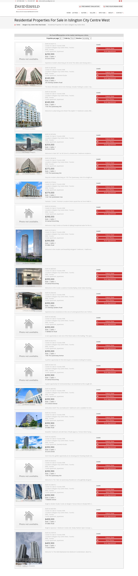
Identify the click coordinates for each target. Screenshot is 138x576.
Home (69, 13)
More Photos (105, 75)
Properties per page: (52, 38)
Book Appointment (106, 51)
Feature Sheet (105, 48)
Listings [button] (76, 13)
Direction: (79, 38)
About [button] (111, 13)
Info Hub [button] (103, 13)
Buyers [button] (85, 13)
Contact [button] (120, 13)
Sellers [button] (93, 13)
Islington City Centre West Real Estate (34, 25)
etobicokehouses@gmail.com (47, 1)
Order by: (67, 38)
